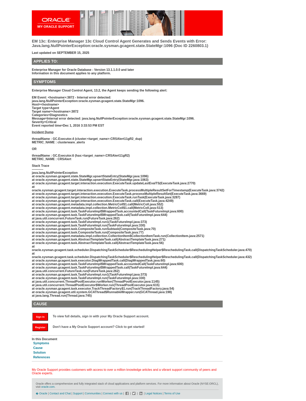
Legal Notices (153, 393)
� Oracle (41, 393)
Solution (39, 352)
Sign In (40, 316)
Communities (93, 393)
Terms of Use (172, 393)
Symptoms (41, 343)
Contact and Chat (60, 393)
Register (40, 327)
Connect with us (113, 393)
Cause (38, 348)
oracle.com (47, 386)
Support (78, 393)
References (41, 357)
